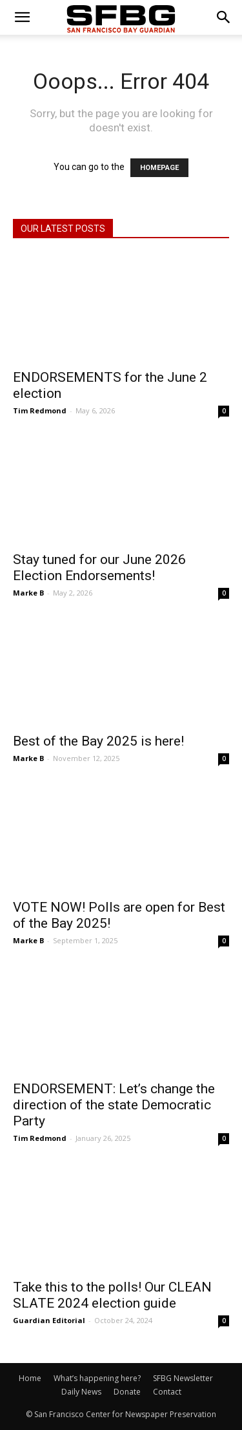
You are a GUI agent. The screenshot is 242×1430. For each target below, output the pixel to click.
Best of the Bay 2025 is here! (98, 741)
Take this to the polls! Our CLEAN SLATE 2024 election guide (112, 1295)
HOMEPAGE (159, 168)
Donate (127, 1391)
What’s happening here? (97, 1378)
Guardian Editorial (49, 1320)
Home (30, 1378)
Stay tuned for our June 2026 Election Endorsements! (99, 567)
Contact (167, 1391)
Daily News (81, 1391)
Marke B (28, 592)
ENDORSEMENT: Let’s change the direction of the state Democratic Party (114, 1105)
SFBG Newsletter (183, 1378)
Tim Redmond (39, 410)
